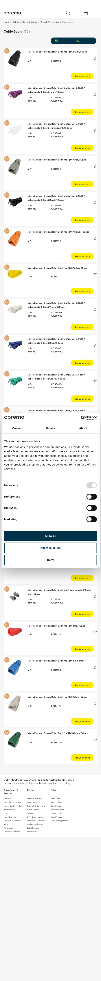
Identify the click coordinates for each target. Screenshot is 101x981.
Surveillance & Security (11, 791)
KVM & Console (33, 809)
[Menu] (94, 12)
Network (31, 789)
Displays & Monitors (12, 831)
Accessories (32, 831)
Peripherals (8, 828)
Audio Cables (56, 802)
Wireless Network (34, 798)
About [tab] (83, 428)
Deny (50, 559)
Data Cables (56, 806)
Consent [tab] (17, 428)
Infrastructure (9, 809)
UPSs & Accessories (35, 817)
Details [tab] (50, 428)
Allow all (50, 535)
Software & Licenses (12, 820)
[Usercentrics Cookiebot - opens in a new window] (81, 418)
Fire (5, 813)
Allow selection (50, 547)
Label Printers (33, 828)
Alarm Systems (10, 817)
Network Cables (57, 809)
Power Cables (56, 813)
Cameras (7, 798)
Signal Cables (56, 817)
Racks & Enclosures (35, 824)
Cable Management (59, 820)
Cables (54, 789)
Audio (6, 824)
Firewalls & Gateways (36, 806)
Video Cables (56, 798)
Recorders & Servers (12, 802)
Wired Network (33, 802)
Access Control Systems (13, 806)
